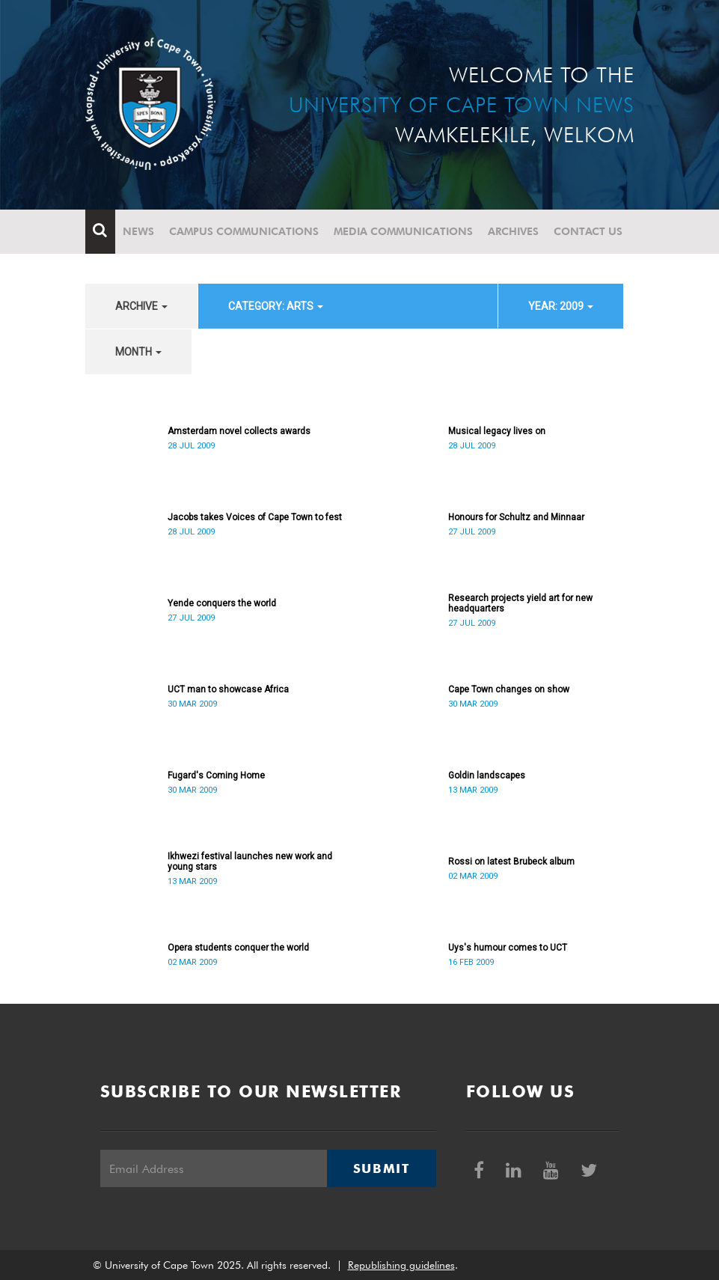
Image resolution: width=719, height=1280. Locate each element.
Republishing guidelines (401, 1265)
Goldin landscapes (486, 775)
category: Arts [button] (275, 306)
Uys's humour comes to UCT (507, 947)
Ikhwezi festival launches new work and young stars (250, 861)
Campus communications (244, 231)
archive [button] (141, 306)
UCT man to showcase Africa (228, 689)
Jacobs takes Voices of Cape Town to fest (255, 517)
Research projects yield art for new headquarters (520, 603)
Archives (513, 231)
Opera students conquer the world (238, 947)
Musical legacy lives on (496, 431)
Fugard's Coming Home (216, 775)
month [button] (138, 352)
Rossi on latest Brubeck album (511, 861)
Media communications (403, 231)
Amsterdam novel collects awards (239, 431)
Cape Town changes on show (508, 689)
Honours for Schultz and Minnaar (516, 517)
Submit (381, 1168)
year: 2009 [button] (560, 306)
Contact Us (588, 231)
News (138, 231)
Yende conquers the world (222, 603)
